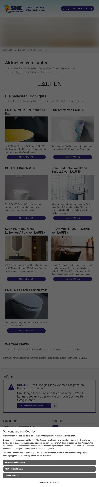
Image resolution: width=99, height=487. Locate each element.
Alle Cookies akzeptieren (15, 462)
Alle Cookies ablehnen (14, 469)
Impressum (43, 482)
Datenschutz (55, 482)
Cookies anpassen (12, 476)
